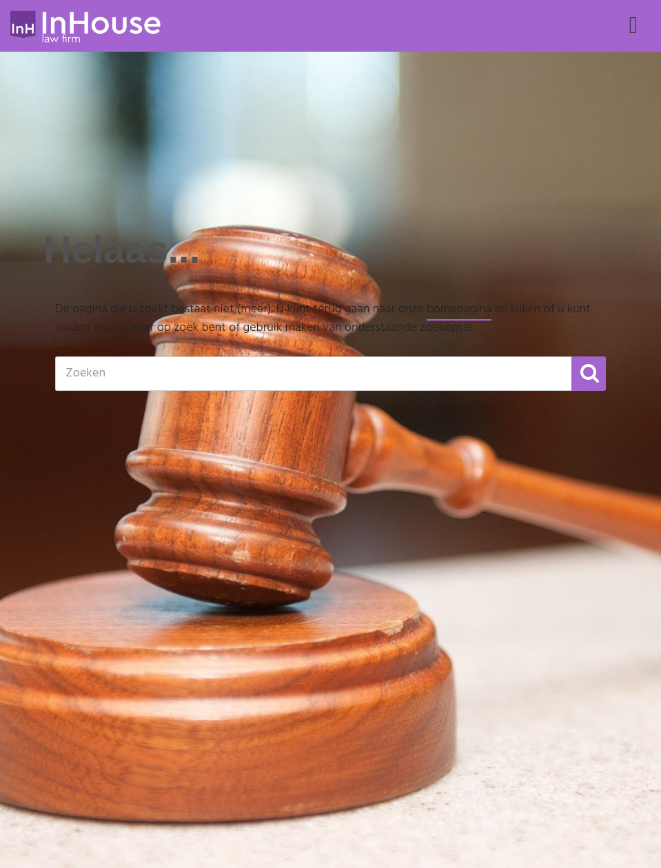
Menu (633, 39)
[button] (588, 373)
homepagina (459, 309)
